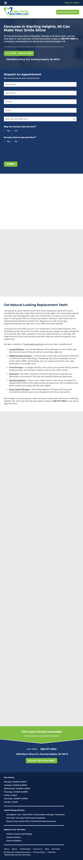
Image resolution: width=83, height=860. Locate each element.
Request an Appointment (67, 12)
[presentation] (19, 151)
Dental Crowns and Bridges (19, 834)
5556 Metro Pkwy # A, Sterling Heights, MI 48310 (33, 59)
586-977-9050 (68, 38)
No (13, 130)
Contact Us (37, 849)
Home (6, 849)
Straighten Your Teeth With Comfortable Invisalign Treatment (35, 814)
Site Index (56, 849)
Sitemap (52, 852)
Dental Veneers (13, 837)
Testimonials (25, 849)
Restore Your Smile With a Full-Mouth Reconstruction (31, 821)
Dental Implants (13, 840)
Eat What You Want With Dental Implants (25, 818)
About (14, 849)
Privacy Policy (39, 852)
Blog (47, 849)
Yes (5, 130)
